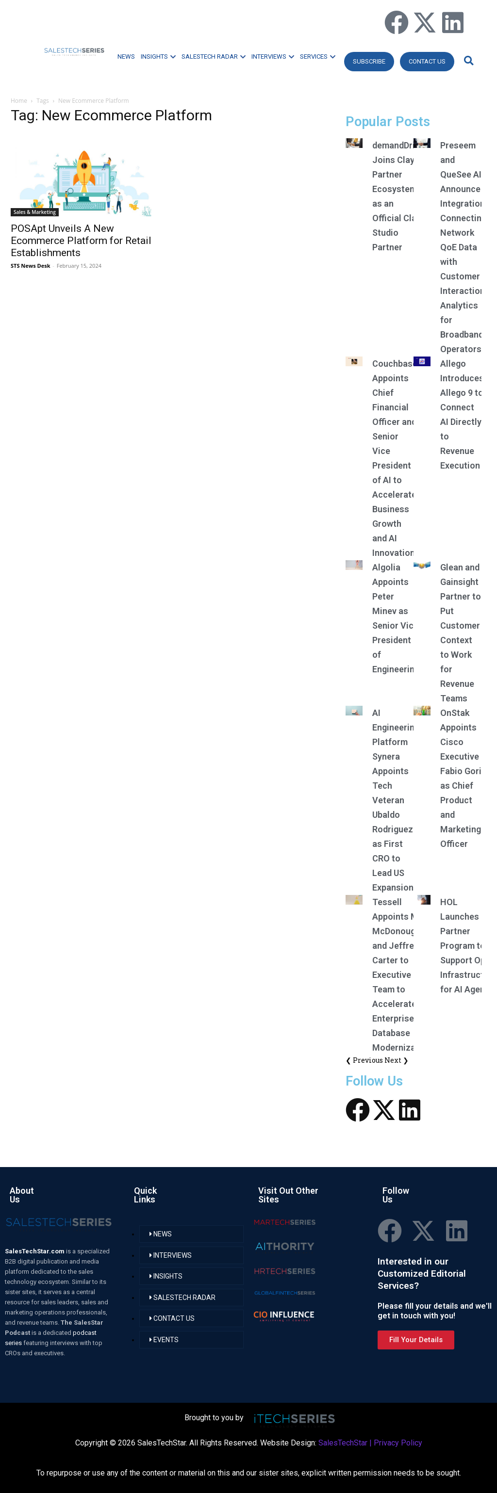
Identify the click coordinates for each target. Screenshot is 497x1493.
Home (19, 101)
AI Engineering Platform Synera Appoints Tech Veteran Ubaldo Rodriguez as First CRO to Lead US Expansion (395, 800)
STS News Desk (30, 265)
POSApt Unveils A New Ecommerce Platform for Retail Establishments (81, 241)
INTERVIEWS (272, 56)
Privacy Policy (398, 1442)
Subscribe (369, 61)
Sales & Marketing (35, 212)
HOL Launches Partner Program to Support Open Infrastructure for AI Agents (468, 945)
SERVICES (317, 56)
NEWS (126, 56)
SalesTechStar (342, 1442)
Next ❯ (396, 1060)
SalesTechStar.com (35, 1251)
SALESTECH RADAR (214, 56)
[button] (467, 60)
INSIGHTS (158, 56)
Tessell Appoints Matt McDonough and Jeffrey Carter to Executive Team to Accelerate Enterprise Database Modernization (401, 975)
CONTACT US (427, 61)
